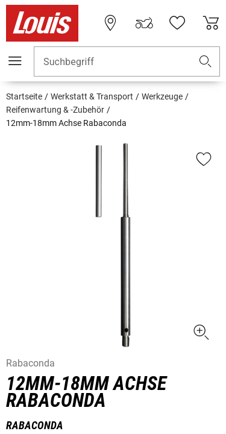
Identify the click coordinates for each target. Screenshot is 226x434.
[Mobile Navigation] (15, 61)
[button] (205, 61)
